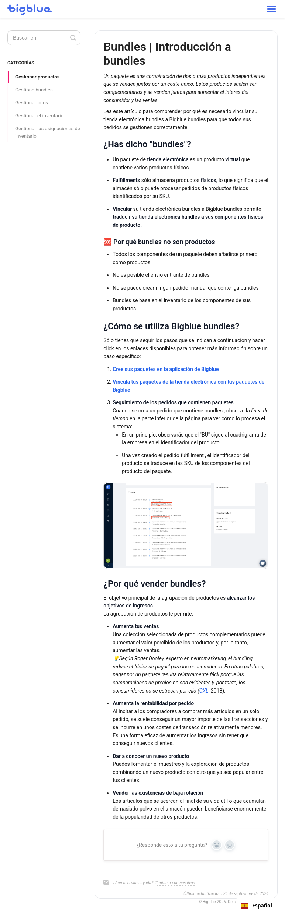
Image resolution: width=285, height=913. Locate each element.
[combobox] (257, 905)
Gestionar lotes (31, 102)
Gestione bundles (34, 89)
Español (256, 905)
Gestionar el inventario (39, 115)
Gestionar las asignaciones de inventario (47, 132)
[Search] (43, 37)
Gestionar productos (37, 77)
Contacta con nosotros (175, 882)
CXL (204, 691)
